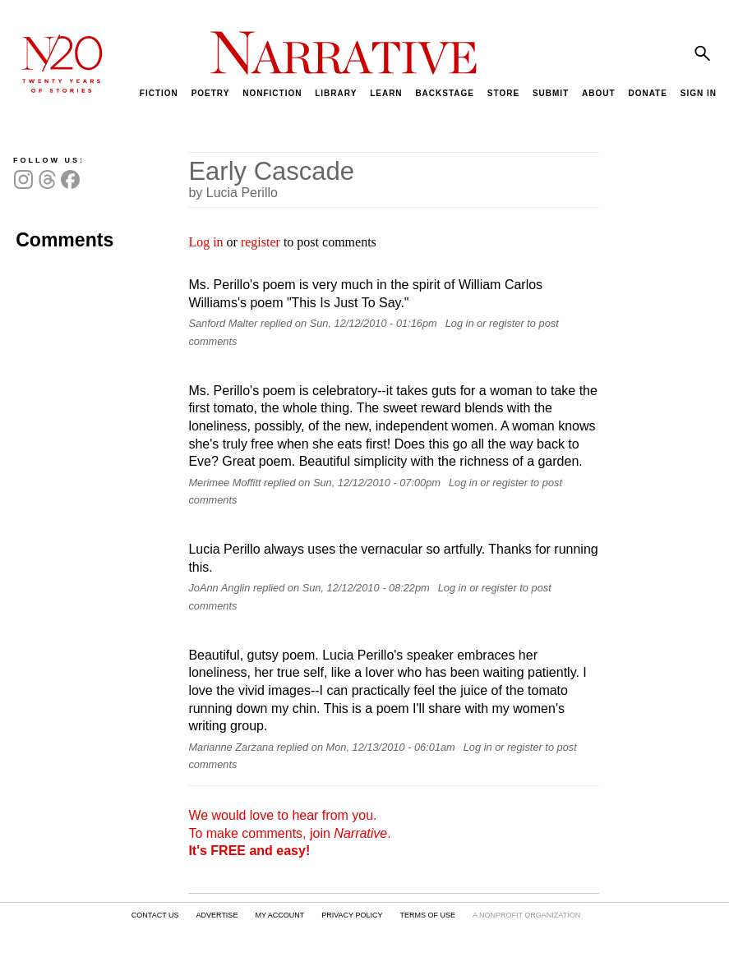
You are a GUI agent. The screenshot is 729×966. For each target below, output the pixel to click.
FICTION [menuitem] (159, 93)
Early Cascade (271, 171)
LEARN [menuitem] (386, 93)
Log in (205, 242)
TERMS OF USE (427, 915)
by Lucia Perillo (233, 193)
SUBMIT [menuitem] (551, 93)
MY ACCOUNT (279, 915)
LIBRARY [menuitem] (336, 93)
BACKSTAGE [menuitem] (444, 93)
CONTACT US (155, 915)
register (260, 242)
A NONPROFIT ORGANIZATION (526, 915)
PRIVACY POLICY (351, 915)
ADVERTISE (217, 915)
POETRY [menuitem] (210, 93)
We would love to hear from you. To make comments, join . (289, 833)
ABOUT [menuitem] (599, 93)
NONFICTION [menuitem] (272, 93)
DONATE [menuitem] (647, 93)
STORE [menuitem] (503, 93)
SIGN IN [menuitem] (699, 93)
